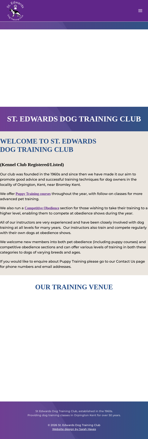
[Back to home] (15, 10)
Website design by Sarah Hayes (74, 429)
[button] (140, 10)
